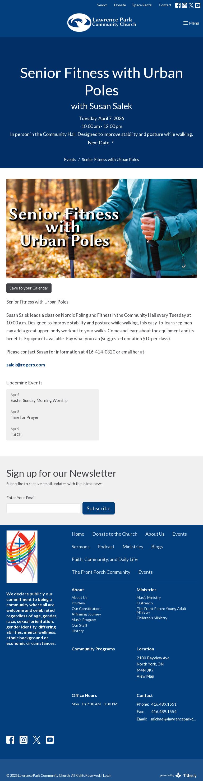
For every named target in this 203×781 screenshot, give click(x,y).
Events (70, 159)
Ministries (132, 546)
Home (78, 534)
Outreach (145, 603)
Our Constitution (86, 608)
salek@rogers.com (25, 364)
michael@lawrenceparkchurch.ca (174, 718)
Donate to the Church (114, 534)
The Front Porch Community (101, 572)
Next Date (101, 142)
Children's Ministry (152, 617)
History (78, 630)
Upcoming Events (24, 382)
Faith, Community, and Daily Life (105, 559)
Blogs (157, 546)
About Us (154, 534)
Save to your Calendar (29, 288)
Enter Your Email (20, 497)
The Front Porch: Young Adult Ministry (161, 610)
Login (107, 775)
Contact (165, 5)
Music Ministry (149, 597)
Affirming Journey (86, 614)
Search (102, 5)
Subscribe (98, 508)
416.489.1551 (164, 704)
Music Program (84, 619)
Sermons (81, 546)
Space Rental (142, 5)
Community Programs (93, 648)
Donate (120, 5)
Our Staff (79, 625)
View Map (145, 676)
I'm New (78, 603)
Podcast (106, 546)
